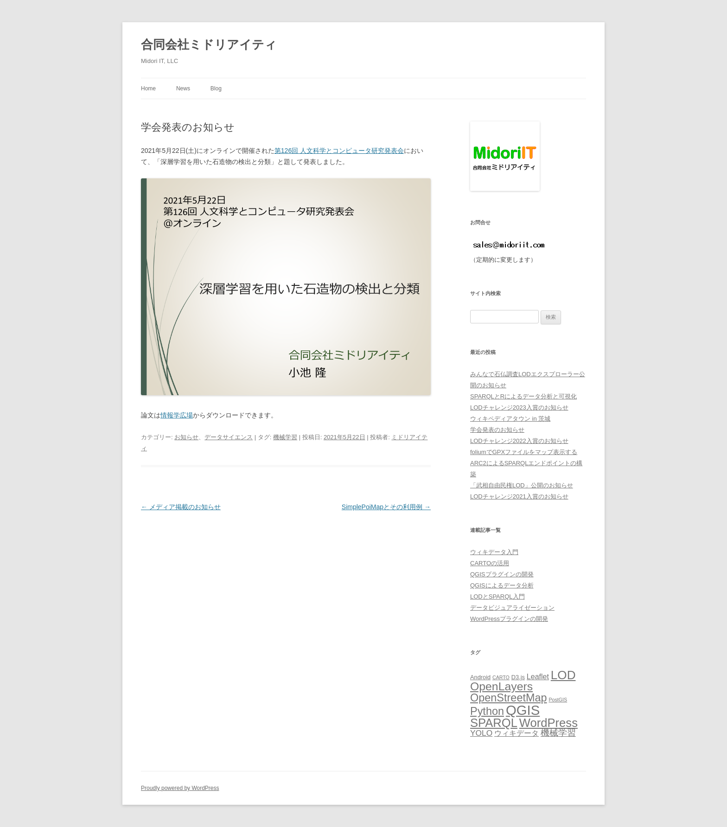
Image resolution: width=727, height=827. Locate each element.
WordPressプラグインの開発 (509, 618)
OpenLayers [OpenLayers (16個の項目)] (501, 686)
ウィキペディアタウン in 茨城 (510, 418)
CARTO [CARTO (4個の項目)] (501, 677)
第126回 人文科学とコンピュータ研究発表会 (339, 150)
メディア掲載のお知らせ (181, 507)
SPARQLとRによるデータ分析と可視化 (523, 396)
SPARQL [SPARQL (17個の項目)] (493, 722)
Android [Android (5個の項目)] (480, 677)
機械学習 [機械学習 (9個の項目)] (558, 733)
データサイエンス (228, 437)
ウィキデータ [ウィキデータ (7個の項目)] (516, 733)
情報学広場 (176, 415)
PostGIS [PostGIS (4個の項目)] (557, 699)
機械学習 (285, 437)
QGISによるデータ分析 (502, 585)
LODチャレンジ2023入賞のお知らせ (519, 407)
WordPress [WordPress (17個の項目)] (548, 722)
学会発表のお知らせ (497, 429)
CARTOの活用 (489, 563)
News (183, 88)
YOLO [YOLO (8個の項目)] (481, 733)
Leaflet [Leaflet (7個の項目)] (538, 677)
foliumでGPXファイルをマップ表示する (523, 451)
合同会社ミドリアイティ (209, 44)
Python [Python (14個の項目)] (487, 711)
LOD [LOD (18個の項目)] (563, 675)
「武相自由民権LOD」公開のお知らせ (521, 485)
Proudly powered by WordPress (180, 788)
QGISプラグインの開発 (502, 574)
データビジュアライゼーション (512, 607)
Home (148, 88)
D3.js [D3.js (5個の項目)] (518, 677)
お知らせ (186, 437)
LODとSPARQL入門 (497, 596)
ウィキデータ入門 (494, 552)
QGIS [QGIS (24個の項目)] (523, 710)
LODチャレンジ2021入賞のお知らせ (519, 496)
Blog (216, 88)
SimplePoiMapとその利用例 (386, 507)
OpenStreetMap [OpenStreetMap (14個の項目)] (508, 698)
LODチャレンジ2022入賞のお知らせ (519, 440)
